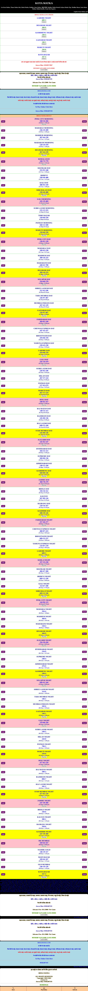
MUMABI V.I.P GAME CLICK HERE (44, 69)
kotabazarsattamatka (10, 891)
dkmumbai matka (47, 883)
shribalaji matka (30, 880)
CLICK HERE (44, 69)
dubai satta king (22, 891)
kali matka (24, 880)
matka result (30, 893)
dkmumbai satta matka (55, 890)
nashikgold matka (55, 883)
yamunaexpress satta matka (51, 887)
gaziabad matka (50, 881)
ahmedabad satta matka (73, 889)
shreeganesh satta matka (56, 886)
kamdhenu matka (4, 883)
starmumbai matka (50, 882)
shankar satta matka (10, 885)
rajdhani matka (34, 882)
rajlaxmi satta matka (21, 889)
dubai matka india (41, 891)
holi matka (20, 882)
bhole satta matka (17, 890)
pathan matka (57, 880)
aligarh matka (58, 882)
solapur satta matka (45, 886)
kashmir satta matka (44, 890)
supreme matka (73, 882)
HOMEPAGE (44, 985)
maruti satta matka (83, 885)
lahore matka (8, 882)
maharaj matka (71, 880)
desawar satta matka (36, 886)
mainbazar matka (64, 883)
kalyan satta (43, 893)
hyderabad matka (65, 882)
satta (17, 891)
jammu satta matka (8, 890)
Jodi (3, 121)
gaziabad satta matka (6, 887)
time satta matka (65, 885)
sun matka (84, 917)
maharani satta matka (26, 886)
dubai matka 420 (49, 891)
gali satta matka (46, 885)
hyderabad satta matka (53, 889)
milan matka (14, 882)
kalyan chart (49, 893)
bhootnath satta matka (39, 887)
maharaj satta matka (6, 886)
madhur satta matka (16, 886)
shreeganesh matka (22, 881)
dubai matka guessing (31, 891)
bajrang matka (31, 883)
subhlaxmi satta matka (56, 885)
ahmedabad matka (81, 882)
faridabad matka (58, 881)
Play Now (44, 124)
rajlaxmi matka (41, 882)
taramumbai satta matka (67, 886)
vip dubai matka (57, 891)
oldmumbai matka (72, 883)
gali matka (37, 880)
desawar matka (6, 881)
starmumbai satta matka (32, 889)
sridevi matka (18, 880)
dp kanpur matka (56, 893)
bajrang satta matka (35, 890)
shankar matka (11, 880)
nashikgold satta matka (66, 890)
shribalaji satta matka (38, 885)
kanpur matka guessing (82, 891)
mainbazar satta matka (77, 890)
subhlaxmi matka (44, 880)
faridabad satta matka (16, 887)
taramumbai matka (31, 881)
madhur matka (78, 880)
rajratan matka (26, 882)
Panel (84, 121)
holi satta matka (79, 887)
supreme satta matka (63, 889)
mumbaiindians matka (41, 881)
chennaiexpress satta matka (28, 887)
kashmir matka (38, 883)
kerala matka (4, 880)
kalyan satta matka (25, 890)
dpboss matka (37, 893)
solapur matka (14, 881)
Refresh (44, 22)
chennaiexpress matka (67, 881)
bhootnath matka (77, 881)
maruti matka (64, 880)
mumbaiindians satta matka (80, 886)
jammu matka (12, 883)
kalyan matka (24, 883)
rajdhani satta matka (11, 889)
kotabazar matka (80, 883)
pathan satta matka (73, 885)
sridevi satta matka (20, 885)
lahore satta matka (62, 887)
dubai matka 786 (73, 891)
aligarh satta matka (42, 889)
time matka (51, 880)
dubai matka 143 (65, 891)
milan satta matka (71, 887)
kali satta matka (28, 885)
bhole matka (18, 883)
